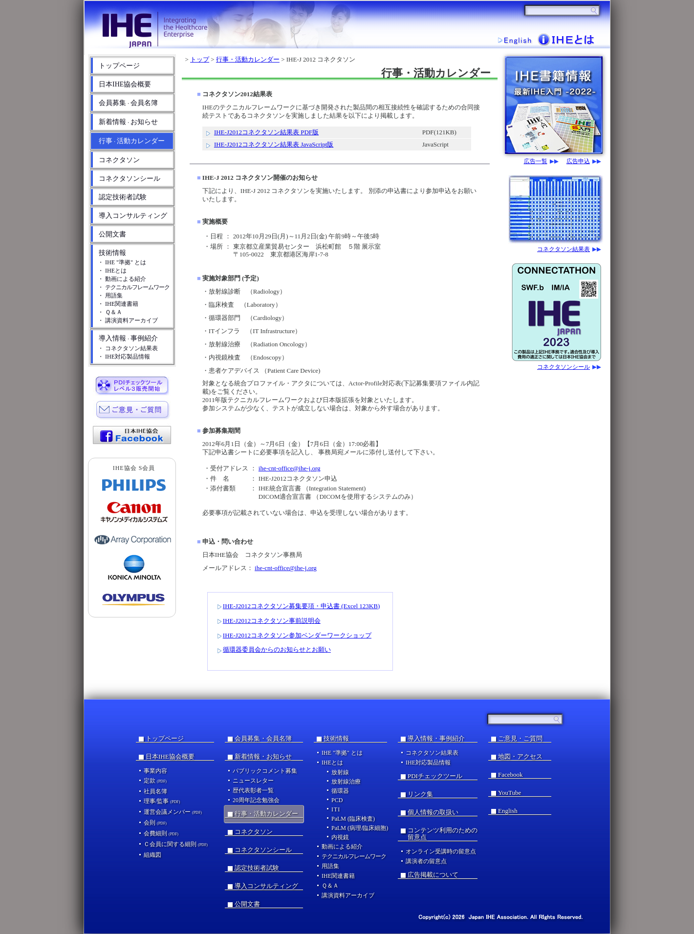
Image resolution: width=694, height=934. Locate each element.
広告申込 (578, 161)
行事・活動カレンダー (248, 59)
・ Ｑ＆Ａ (110, 312)
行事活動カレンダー (132, 141)
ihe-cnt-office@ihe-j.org (290, 468)
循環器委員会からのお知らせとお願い (277, 649)
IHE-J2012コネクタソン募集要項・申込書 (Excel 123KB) (301, 606)
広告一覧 (535, 161)
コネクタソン (119, 160)
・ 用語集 (110, 295)
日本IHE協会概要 (125, 84)
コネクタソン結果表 (563, 249)
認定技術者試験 (123, 197)
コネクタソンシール (129, 178)
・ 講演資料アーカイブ (128, 320)
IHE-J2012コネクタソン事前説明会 (272, 620)
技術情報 (112, 252)
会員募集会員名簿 (128, 102)
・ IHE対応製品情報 (124, 356)
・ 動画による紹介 (122, 279)
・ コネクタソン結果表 (128, 348)
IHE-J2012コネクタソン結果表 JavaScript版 (273, 144)
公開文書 (112, 234)
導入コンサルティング (133, 215)
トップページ (119, 65)
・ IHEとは (112, 270)
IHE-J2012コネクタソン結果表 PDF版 (266, 132)
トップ (199, 59)
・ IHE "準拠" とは (122, 262)
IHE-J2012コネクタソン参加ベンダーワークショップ (297, 635)
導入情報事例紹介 (128, 338)
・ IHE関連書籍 (118, 303)
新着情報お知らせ (128, 122)
